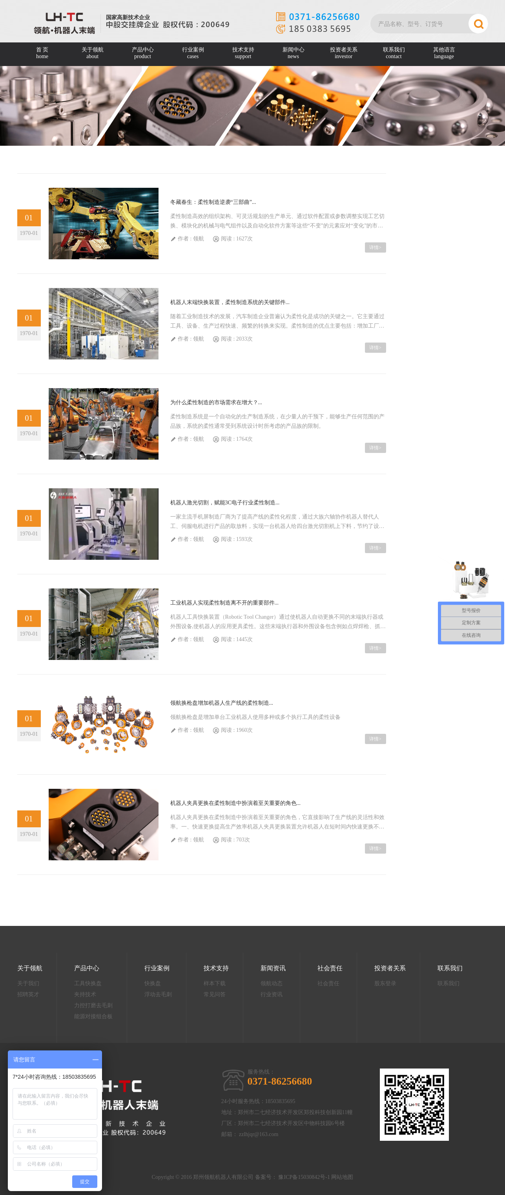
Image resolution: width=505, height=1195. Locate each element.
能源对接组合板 (93, 1016)
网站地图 (342, 1177)
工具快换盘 (88, 983)
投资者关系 (343, 53)
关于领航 (92, 53)
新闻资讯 (273, 968)
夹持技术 (85, 994)
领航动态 (272, 983)
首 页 (42, 53)
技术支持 (243, 53)
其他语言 (444, 53)
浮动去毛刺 (158, 994)
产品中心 (143, 53)
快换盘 (152, 983)
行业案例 (193, 53)
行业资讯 (272, 994)
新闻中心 (293, 53)
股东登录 (385, 983)
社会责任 (330, 968)
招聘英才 (28, 994)
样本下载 (215, 983)
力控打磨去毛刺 (93, 1005)
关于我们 (28, 983)
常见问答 (215, 994)
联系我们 (394, 53)
